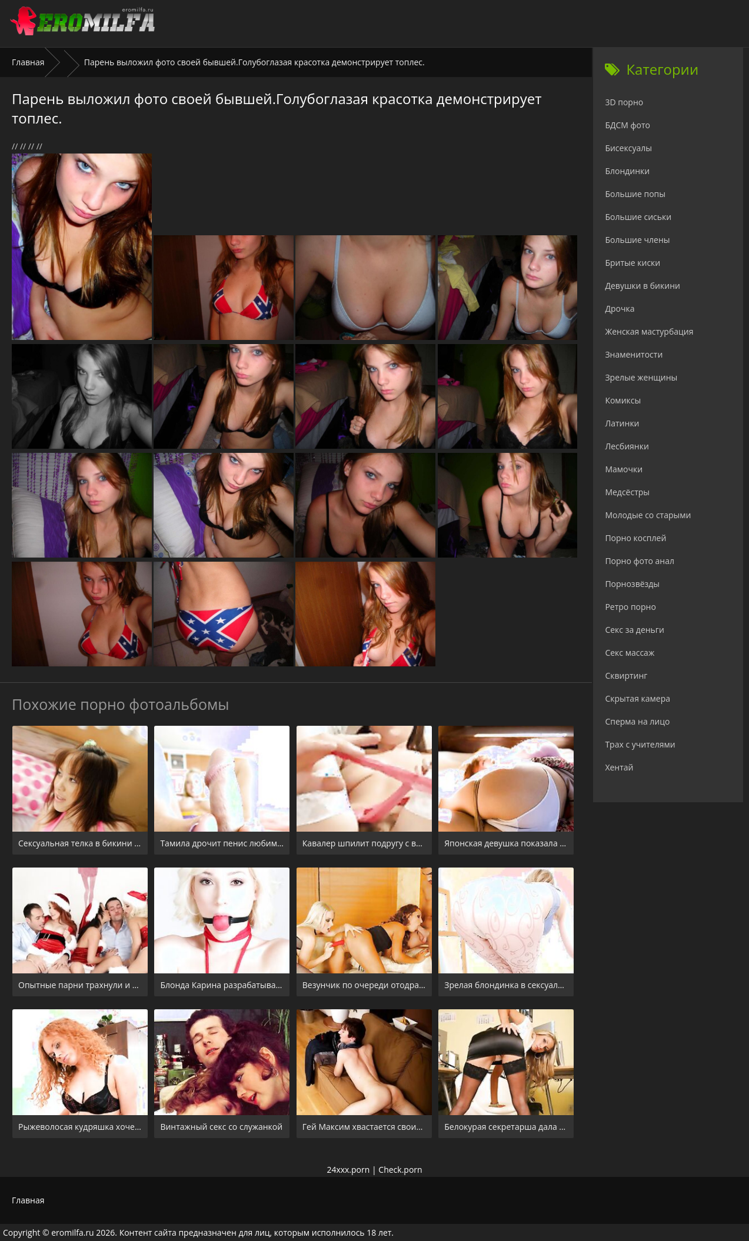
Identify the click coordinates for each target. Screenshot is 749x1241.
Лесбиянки (626, 446)
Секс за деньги (634, 629)
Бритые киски (632, 262)
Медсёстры (627, 492)
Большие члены (637, 239)
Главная (28, 62)
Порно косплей (635, 537)
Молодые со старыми (648, 515)
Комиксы (623, 400)
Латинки (622, 423)
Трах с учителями (640, 744)
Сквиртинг (626, 675)
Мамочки (624, 469)
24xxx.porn (348, 1169)
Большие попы (635, 193)
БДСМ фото (627, 125)
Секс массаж (629, 652)
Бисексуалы (628, 148)
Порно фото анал (639, 560)
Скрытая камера (637, 698)
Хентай (619, 767)
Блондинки (627, 170)
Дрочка (619, 308)
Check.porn (400, 1169)
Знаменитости (634, 354)
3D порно (624, 102)
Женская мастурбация (649, 331)
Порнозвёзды (632, 583)
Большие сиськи (638, 216)
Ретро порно (630, 606)
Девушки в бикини (642, 285)
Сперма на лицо (637, 721)
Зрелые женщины (641, 377)
